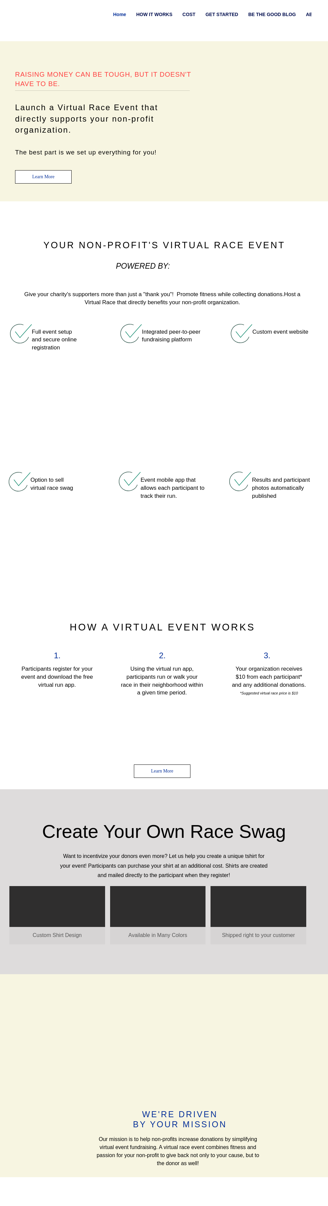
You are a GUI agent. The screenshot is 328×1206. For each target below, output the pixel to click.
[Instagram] (304, 14)
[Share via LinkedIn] (76, 847)
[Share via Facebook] (43, 847)
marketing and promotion (118, 58)
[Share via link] (92, 847)
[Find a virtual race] (271, 25)
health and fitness (58, 58)
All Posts (16, 58)
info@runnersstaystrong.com (173, 1173)
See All (313, 905)
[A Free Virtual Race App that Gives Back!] (55, 945)
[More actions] (284, 104)
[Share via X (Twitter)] (60, 847)
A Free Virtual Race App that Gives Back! (54, 989)
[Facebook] (314, 14)
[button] (313, 58)
